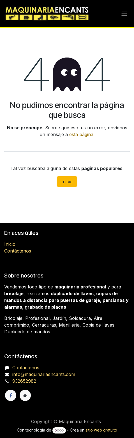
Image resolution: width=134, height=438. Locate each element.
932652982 (24, 381)
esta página (81, 134)
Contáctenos (17, 251)
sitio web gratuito (101, 430)
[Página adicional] (25, 395)
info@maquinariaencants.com (43, 374)
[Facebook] (10, 395)
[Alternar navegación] (124, 13)
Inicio (67, 181)
